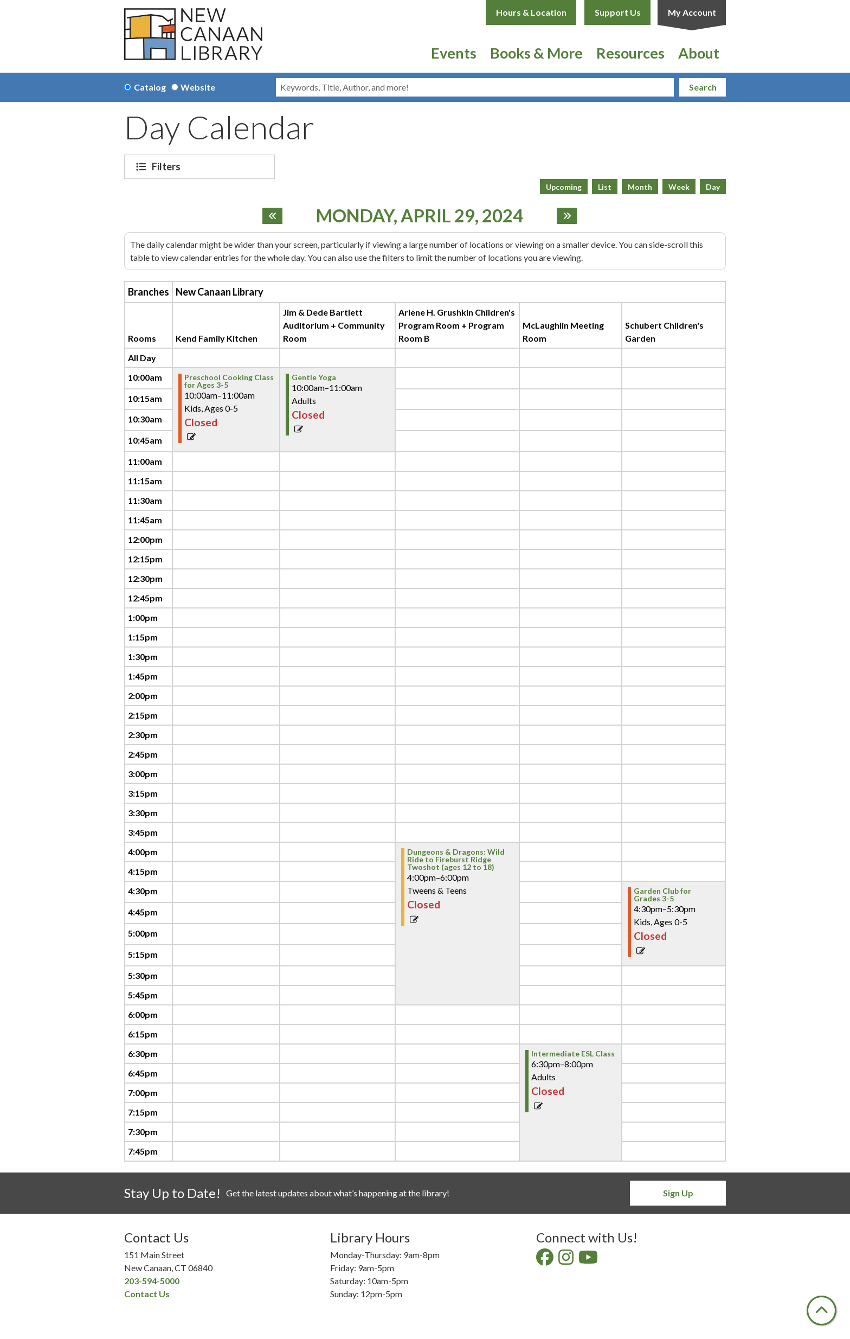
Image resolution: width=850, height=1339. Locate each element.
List (604, 186)
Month (640, 186)
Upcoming (564, 186)
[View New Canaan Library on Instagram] (566, 1260)
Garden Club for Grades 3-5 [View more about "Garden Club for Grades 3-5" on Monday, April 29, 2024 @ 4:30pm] (662, 894)
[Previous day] (272, 216)
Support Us (618, 12)
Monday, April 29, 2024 (419, 216)
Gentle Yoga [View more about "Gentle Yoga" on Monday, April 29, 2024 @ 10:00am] (314, 377)
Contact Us (147, 1294)
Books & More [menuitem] (536, 53)
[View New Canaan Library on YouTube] (589, 1260)
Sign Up (678, 1193)
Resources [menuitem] (630, 53)
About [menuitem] (698, 53)
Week (679, 186)
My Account (692, 12)
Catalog (150, 87)
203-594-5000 (151, 1281)
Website (198, 87)
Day (713, 186)
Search (703, 87)
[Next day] (567, 216)
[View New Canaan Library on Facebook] (545, 1260)
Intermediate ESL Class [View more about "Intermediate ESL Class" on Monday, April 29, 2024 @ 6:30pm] (573, 1054)
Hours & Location (531, 12)
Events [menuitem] (453, 53)
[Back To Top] (821, 1310)
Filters (167, 166)
